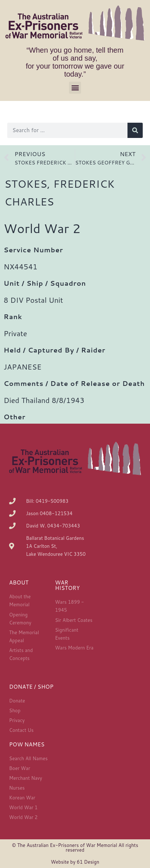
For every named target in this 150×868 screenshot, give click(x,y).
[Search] (135, 130)
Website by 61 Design (75, 862)
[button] (75, 88)
